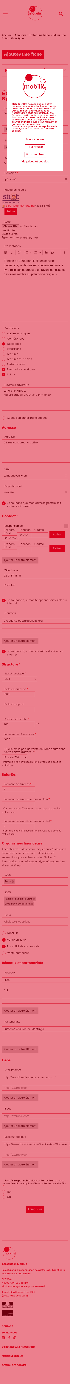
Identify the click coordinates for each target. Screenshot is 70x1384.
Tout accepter (35, 139)
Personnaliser (35, 154)
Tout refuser (35, 147)
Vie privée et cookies (35, 161)
